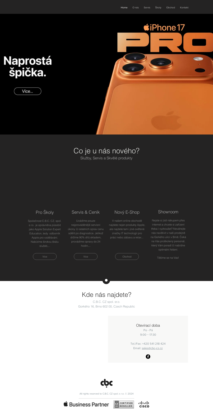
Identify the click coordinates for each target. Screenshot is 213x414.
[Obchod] (127, 256)
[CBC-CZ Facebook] (148, 356)
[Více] (45, 256)
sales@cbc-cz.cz (152, 348)
